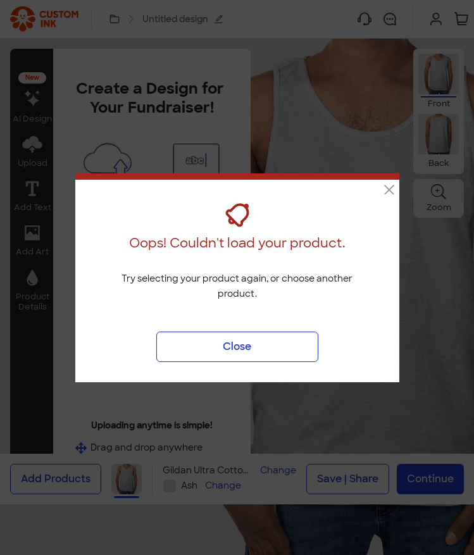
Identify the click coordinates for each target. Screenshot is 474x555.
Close (237, 346)
